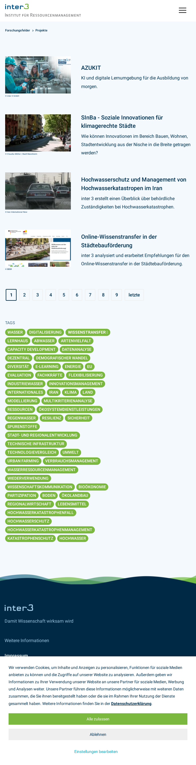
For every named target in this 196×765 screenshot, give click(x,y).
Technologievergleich (31, 452)
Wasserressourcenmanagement (41, 469)
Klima (71, 392)
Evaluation (19, 375)
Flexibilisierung (86, 375)
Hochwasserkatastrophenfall (40, 512)
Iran (53, 392)
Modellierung (22, 401)
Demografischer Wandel (62, 358)
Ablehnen (98, 734)
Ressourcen (20, 409)
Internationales (25, 392)
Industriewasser (25, 383)
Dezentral (18, 358)
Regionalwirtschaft (29, 504)
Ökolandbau (75, 495)
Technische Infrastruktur (35, 443)
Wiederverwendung (28, 478)
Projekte (41, 30)
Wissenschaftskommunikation (39, 487)
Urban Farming (23, 461)
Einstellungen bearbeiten (96, 751)
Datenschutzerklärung (131, 703)
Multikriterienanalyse (68, 401)
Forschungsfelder (17, 30)
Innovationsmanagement (76, 383)
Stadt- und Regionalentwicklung (42, 435)
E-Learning (47, 366)
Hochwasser (72, 538)
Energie (73, 366)
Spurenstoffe (22, 426)
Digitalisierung (45, 332)
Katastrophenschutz (30, 538)
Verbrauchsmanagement (71, 461)
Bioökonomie (92, 487)
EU (89, 366)
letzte (134, 295)
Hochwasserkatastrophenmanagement (49, 529)
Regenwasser (21, 418)
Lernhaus (17, 340)
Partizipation (21, 495)
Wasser (15, 332)
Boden (48, 495)
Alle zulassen (98, 719)
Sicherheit (78, 418)
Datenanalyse (76, 349)
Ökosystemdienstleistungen (69, 409)
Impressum (16, 655)
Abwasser (44, 340)
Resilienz (51, 418)
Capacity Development (31, 349)
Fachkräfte (49, 375)
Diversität (18, 366)
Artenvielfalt (76, 340)
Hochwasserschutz (28, 521)
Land (88, 392)
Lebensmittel (72, 504)
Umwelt (71, 452)
